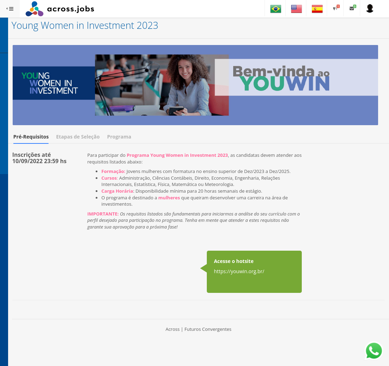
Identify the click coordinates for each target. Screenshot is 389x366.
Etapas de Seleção (154, 119)
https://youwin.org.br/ (258, 280)
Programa (196, 119)
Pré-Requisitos (107, 119)
